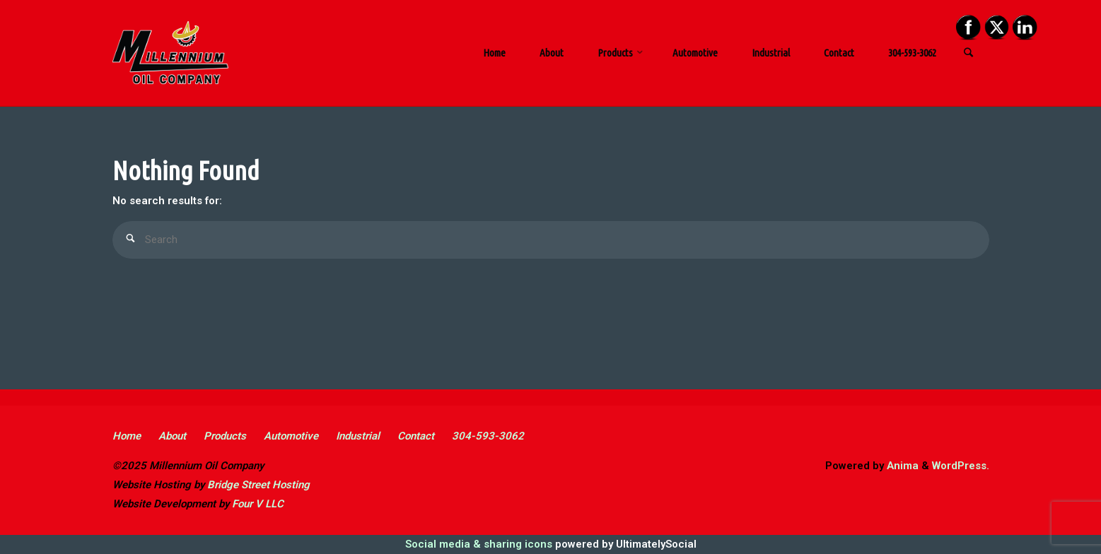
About (172, 436)
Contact (415, 436)
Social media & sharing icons (480, 544)
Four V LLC (258, 503)
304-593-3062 (488, 436)
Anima (901, 465)
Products (225, 436)
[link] (968, 53)
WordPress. (960, 465)
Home (126, 436)
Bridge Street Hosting (258, 484)
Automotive (291, 436)
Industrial (358, 436)
